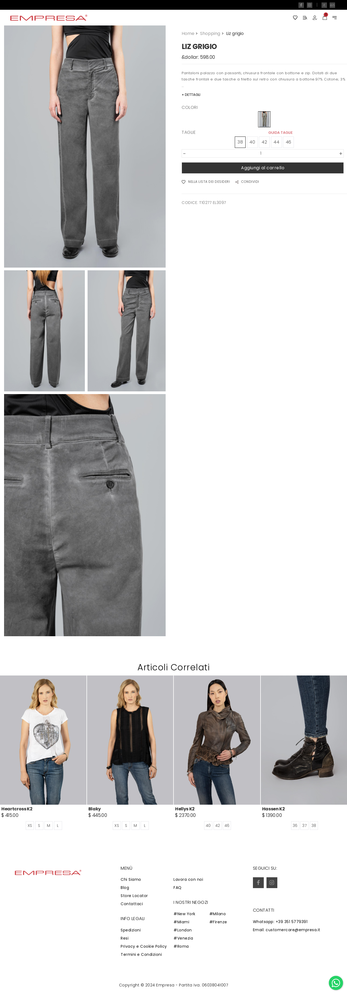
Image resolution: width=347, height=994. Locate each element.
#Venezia (183, 938)
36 (295, 825)
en (332, 5)
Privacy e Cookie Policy (144, 946)
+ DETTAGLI (191, 94)
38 (240, 142)
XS (30, 825)
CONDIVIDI (247, 182)
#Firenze (218, 922)
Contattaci (132, 904)
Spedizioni (131, 930)
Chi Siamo (131, 879)
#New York (184, 914)
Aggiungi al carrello (262, 168)
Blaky (94, 809)
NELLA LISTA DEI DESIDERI (206, 182)
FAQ (178, 887)
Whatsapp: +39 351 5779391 (280, 921)
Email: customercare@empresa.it (286, 930)
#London (183, 930)
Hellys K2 (185, 809)
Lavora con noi (188, 879)
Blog (125, 887)
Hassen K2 (273, 809)
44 (276, 142)
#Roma (181, 946)
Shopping (212, 33)
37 (304, 825)
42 (264, 142)
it (324, 5)
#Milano (217, 914)
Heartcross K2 (17, 809)
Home (190, 33)
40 (252, 142)
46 (288, 142)
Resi (124, 938)
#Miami (181, 922)
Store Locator (134, 895)
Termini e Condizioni (141, 954)
